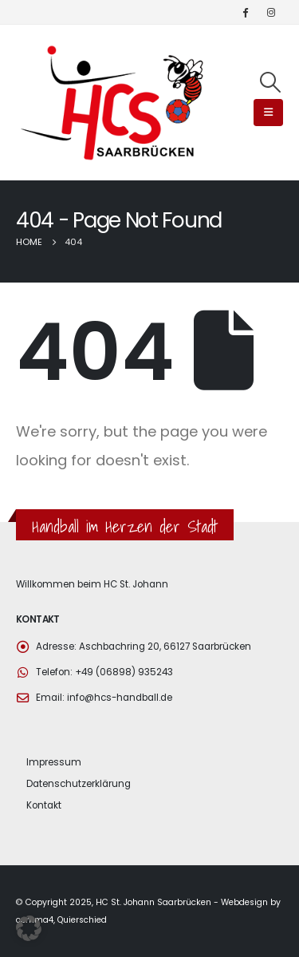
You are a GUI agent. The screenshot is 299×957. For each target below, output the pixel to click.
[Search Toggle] (270, 82)
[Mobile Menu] (268, 112)
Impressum (53, 762)
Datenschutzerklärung (78, 783)
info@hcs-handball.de (119, 697)
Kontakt (43, 805)
